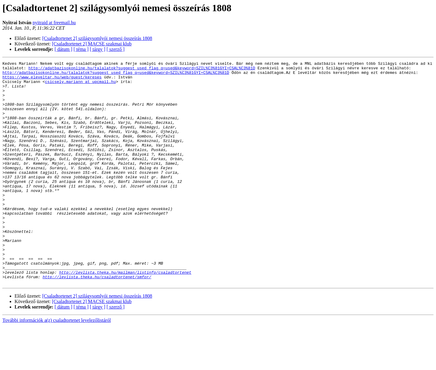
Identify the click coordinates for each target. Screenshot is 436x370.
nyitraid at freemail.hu (54, 22)
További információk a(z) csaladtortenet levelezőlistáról (56, 364)
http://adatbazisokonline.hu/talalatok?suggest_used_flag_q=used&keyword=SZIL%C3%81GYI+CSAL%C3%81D (141, 69)
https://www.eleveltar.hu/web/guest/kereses (52, 80)
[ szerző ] (116, 49)
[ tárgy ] (97, 49)
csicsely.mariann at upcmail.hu (80, 86)
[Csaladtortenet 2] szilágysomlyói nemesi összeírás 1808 (97, 38)
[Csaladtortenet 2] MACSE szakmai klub (92, 43)
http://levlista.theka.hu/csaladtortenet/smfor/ (97, 320)
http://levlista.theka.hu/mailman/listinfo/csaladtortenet (125, 315)
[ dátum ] (63, 49)
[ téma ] (81, 49)
